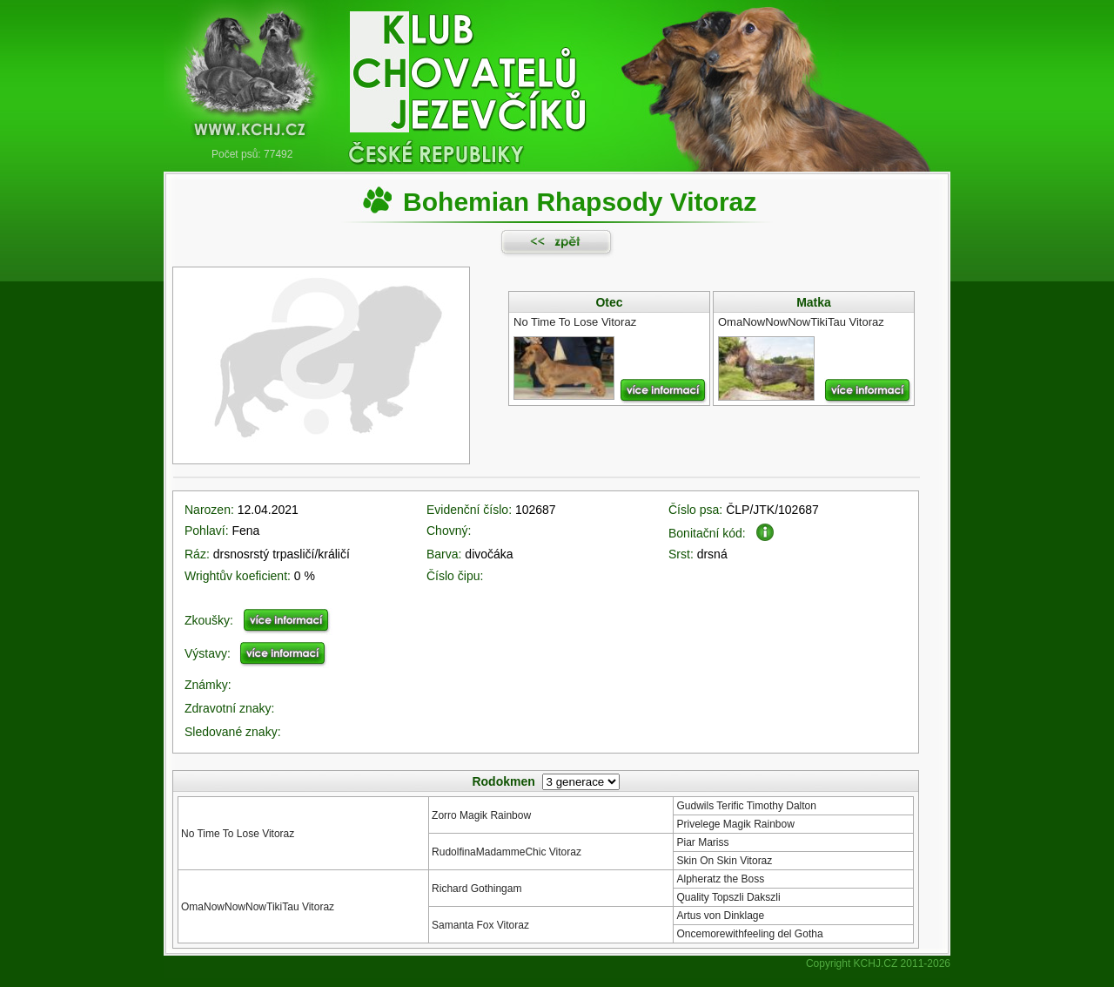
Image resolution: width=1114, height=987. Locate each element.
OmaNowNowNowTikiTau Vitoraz (257, 907)
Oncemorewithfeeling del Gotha (749, 934)
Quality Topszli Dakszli (728, 897)
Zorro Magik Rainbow (481, 815)
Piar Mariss (702, 842)
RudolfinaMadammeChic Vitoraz (506, 852)
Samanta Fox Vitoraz (480, 925)
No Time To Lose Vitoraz (237, 834)
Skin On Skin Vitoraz (724, 861)
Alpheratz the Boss (720, 879)
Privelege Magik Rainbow (735, 824)
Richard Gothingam (476, 888)
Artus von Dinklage (720, 915)
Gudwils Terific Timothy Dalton (746, 806)
